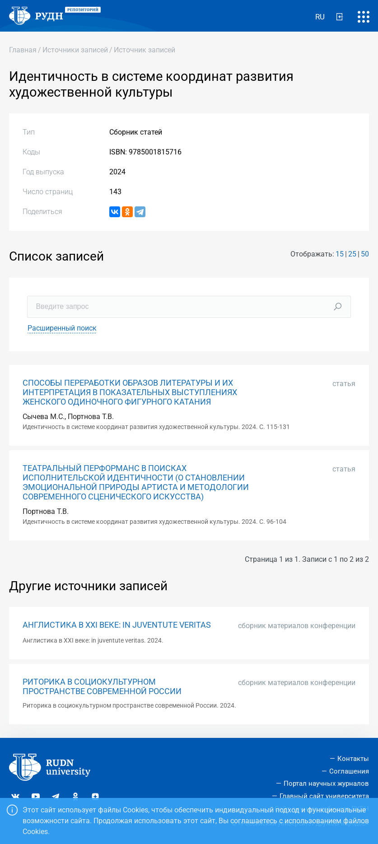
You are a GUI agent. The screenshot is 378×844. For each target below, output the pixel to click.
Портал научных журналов (326, 783)
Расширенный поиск (62, 328)
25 (352, 254)
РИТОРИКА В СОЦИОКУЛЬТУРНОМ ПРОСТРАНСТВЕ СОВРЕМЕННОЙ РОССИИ (102, 686)
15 (340, 254)
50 (365, 254)
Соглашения (349, 771)
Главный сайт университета (324, 796)
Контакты (353, 759)
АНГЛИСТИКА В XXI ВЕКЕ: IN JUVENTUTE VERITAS (117, 625)
